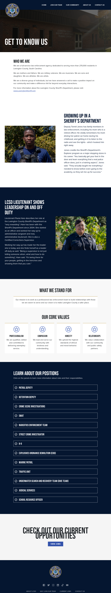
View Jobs (56, 544)
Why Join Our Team (48, 591)
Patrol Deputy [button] (24, 387)
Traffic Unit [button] (22, 471)
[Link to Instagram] (53, 584)
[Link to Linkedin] (58, 584)
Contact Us (99, 5)
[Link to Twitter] (48, 584)
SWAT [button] (19, 415)
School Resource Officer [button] (29, 499)
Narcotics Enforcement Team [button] (31, 425)
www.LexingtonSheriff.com (24, 90)
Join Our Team (56, 5)
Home (44, 5)
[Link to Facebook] (44, 584)
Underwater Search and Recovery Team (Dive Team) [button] (42, 481)
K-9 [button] (18, 443)
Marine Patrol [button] (24, 462)
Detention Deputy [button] (25, 397)
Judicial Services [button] (25, 490)
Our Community (72, 5)
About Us (87, 5)
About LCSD (31, 591)
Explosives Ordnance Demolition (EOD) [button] (35, 453)
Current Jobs (65, 591)
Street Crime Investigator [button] (29, 434)
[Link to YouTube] (62, 584)
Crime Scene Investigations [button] (30, 406)
